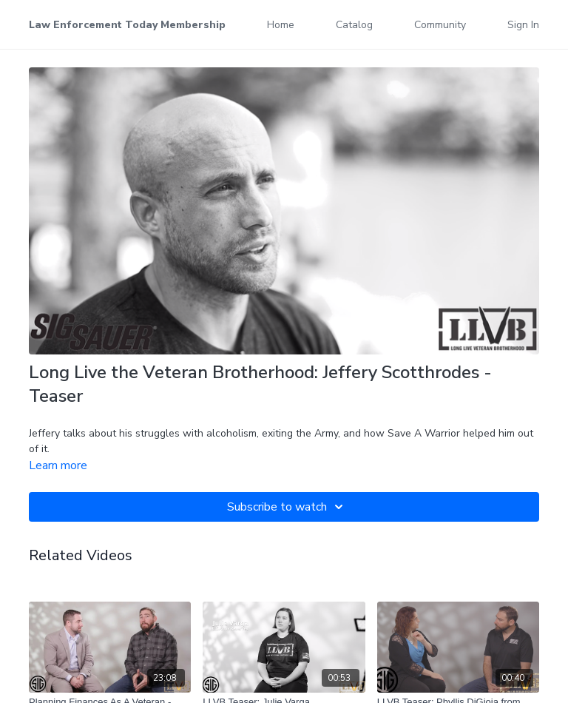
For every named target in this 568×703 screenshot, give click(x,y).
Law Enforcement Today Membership (127, 25)
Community (440, 25)
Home (280, 25)
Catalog (354, 25)
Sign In (523, 25)
